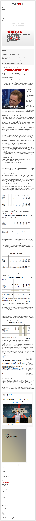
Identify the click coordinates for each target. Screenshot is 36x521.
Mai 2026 (4, 50)
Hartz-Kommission (5, 506)
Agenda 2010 (4, 504)
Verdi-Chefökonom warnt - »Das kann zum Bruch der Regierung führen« (14, 56)
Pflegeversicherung (5, 477)
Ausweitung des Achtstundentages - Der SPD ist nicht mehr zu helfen (13, 63)
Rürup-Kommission (5, 505)
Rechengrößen (4, 494)
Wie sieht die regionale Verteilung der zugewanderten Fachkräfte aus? (17, 60)
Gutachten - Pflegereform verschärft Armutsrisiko (11, 54)
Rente (18, 14)
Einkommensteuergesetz (6, 498)
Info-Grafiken (4, 485)
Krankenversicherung (5, 476)
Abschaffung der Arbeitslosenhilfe (7, 508)
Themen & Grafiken (18, 12)
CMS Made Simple (10, 518)
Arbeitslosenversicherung (6, 473)
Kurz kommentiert (5, 484)
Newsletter (3, 514)
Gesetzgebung (4, 500)
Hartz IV (3, 480)
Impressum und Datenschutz (6, 512)
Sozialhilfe (3, 478)
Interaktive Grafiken (5, 486)
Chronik (18, 9)
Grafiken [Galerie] (4, 489)
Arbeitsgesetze (4, 496)
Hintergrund (4, 488)
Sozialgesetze (4, 497)
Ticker (3, 469)
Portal (18, 7)
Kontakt (3, 513)
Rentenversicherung (5, 475)
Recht (18, 16)
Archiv (18, 18)
